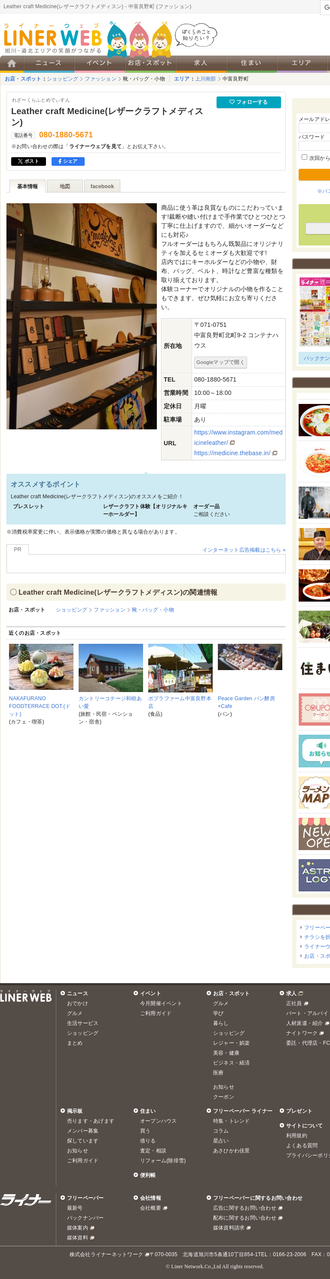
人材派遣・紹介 (304, 1023)
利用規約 (296, 1136)
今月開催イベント (161, 1003)
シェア (68, 161)
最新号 (75, 1208)
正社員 (294, 1003)
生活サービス (82, 1023)
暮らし (221, 1023)
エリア (182, 79)
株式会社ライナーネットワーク (106, 1254)
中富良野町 (236, 79)
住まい (148, 1111)
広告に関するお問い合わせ (244, 1208)
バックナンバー (85, 1218)
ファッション (100, 79)
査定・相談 (153, 1151)
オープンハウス (158, 1121)
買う (145, 1131)
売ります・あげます (90, 1121)
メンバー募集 (82, 1131)
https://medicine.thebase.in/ (232, 453)
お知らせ (223, 1087)
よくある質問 (302, 1145)
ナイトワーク (302, 1033)
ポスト (28, 161)
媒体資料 (77, 1238)
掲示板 (75, 1111)
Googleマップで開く (220, 362)
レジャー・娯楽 (231, 1043)
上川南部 (205, 79)
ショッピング (62, 79)
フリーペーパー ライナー (242, 1111)
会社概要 (150, 1208)
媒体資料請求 (228, 1228)
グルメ (75, 1013)
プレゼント (299, 1111)
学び (218, 1013)
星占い (221, 1141)
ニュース (77, 993)
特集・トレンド (231, 1121)
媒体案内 (77, 1228)
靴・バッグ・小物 (144, 79)
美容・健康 (226, 1053)
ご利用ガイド (155, 1013)
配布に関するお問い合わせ (244, 1218)
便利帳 (148, 1175)
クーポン (223, 1097)
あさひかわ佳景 (231, 1151)
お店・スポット (23, 79)
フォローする (248, 102)
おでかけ (77, 1003)
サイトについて (304, 1126)
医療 (218, 1073)
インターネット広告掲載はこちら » (244, 550)
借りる (148, 1141)
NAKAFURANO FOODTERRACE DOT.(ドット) (39, 706)
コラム (221, 1131)
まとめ (75, 1043)
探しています (82, 1141)
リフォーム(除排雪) (163, 1161)
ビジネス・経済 (231, 1063)
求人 (291, 993)
